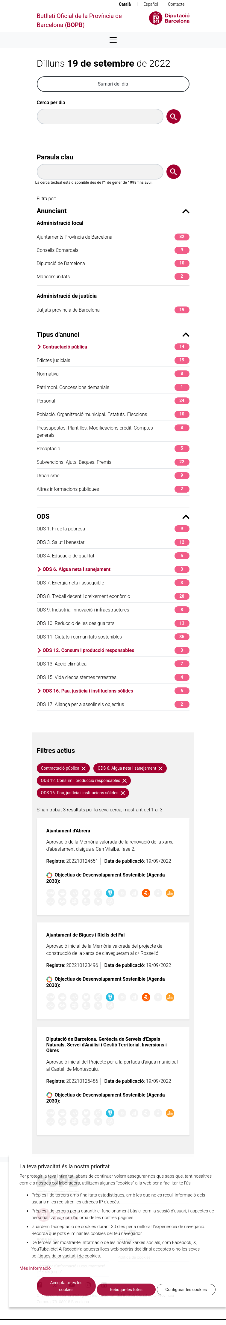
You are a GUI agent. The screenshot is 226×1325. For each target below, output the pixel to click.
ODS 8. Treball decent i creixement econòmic (113, 596)
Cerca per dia (51, 102)
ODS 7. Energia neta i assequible (113, 582)
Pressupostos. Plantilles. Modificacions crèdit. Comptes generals (113, 431)
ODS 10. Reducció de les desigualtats (113, 623)
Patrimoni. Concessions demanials (113, 387)
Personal (113, 400)
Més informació (35, 1268)
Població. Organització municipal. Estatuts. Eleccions (113, 414)
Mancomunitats (113, 276)
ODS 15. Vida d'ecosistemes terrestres (113, 677)
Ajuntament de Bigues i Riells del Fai (85, 935)
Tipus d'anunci (113, 334)
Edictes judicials (113, 360)
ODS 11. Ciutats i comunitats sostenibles (113, 636)
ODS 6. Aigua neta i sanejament (116, 569)
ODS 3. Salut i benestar (113, 542)
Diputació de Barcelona (113, 263)
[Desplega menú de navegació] (113, 40)
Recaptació (113, 448)
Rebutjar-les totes (126, 1289)
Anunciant (113, 211)
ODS (113, 516)
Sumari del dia (113, 84)
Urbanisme (113, 475)
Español (150, 4)
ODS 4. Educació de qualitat (113, 555)
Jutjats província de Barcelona (113, 309)
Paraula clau (55, 157)
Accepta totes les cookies (66, 1286)
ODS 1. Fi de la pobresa (113, 528)
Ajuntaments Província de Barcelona (113, 237)
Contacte (176, 4)
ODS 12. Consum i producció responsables (116, 650)
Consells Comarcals (113, 250)
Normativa (113, 373)
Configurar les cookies (186, 1289)
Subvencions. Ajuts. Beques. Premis (113, 462)
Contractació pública (116, 346)
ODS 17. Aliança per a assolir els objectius (113, 704)
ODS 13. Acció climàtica (113, 663)
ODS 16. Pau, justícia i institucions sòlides (116, 690)
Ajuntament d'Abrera (68, 831)
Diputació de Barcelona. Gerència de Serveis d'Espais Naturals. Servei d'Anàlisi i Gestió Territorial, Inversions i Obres (106, 1044)
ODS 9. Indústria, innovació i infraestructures (113, 609)
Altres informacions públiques (113, 489)
